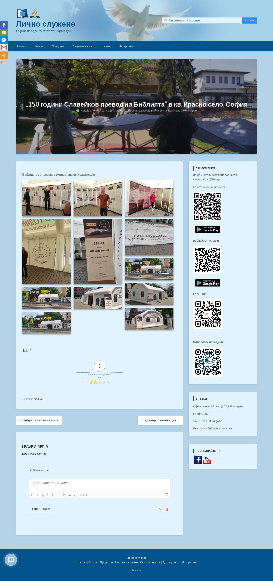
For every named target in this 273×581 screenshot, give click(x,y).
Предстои (58, 46)
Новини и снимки (126, 562)
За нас (39, 46)
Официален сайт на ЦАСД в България (218, 406)
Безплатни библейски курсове (212, 428)
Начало (22, 46)
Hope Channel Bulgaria (207, 421)
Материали (125, 46)
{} (79, 494)
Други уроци (171, 562)
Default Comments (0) (34, 453)
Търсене (249, 20)
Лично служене (45, 23)
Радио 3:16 (200, 413)
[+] (85, 494)
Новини (105, 46)
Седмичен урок (82, 46)
